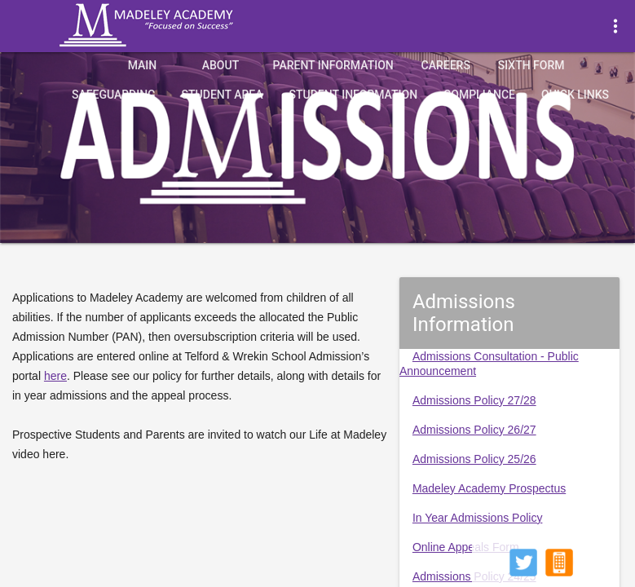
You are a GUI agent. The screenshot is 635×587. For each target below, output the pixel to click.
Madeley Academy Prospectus (489, 488)
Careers (445, 65)
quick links (575, 94)
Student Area (222, 94)
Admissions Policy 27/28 (474, 400)
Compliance (479, 94)
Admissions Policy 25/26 (474, 459)
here (55, 375)
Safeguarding (114, 94)
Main (142, 65)
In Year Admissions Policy (477, 517)
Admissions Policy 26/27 (474, 429)
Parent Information (332, 65)
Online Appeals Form (465, 547)
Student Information (353, 94)
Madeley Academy (169, 25)
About (220, 65)
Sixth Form (531, 65)
